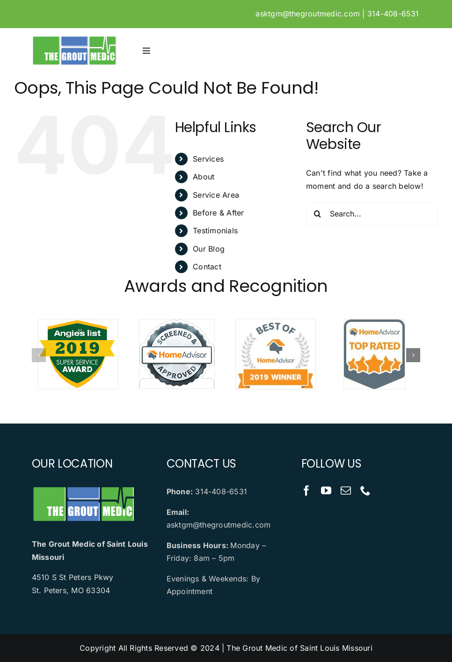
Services (208, 159)
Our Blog (209, 248)
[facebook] (306, 490)
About (203, 176)
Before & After (218, 212)
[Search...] (372, 213)
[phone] (365, 490)
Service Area (216, 195)
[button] (39, 355)
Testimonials (215, 230)
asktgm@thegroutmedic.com (307, 13)
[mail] (346, 490)
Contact (207, 266)
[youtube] (326, 490)
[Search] (317, 213)
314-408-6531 (393, 13)
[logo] (74, 39)
